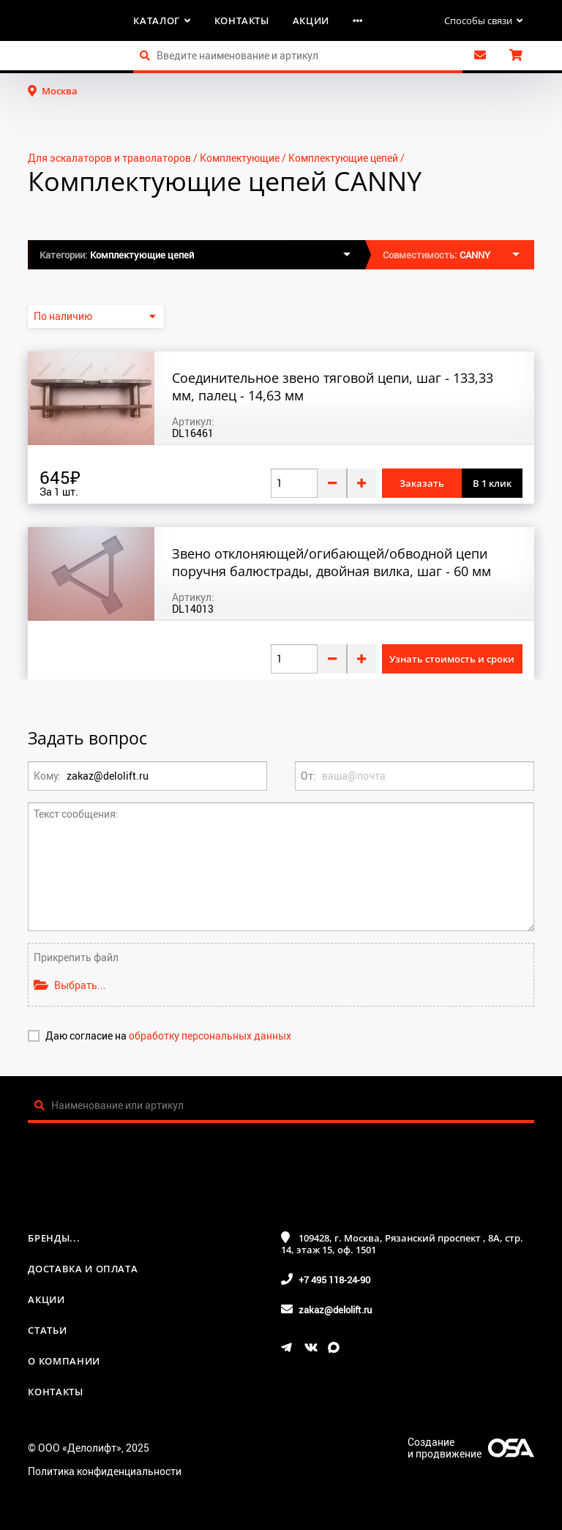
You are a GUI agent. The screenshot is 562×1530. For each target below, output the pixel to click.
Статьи (47, 1330)
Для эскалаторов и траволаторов (109, 158)
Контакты (241, 20)
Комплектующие (240, 158)
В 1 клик (492, 483)
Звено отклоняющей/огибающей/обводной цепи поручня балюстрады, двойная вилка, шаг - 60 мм (331, 562)
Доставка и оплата (83, 1268)
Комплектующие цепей (343, 158)
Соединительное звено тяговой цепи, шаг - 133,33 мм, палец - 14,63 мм (332, 386)
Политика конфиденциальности (104, 1471)
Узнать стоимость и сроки (451, 658)
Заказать (422, 483)
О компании (64, 1360)
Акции (311, 20)
